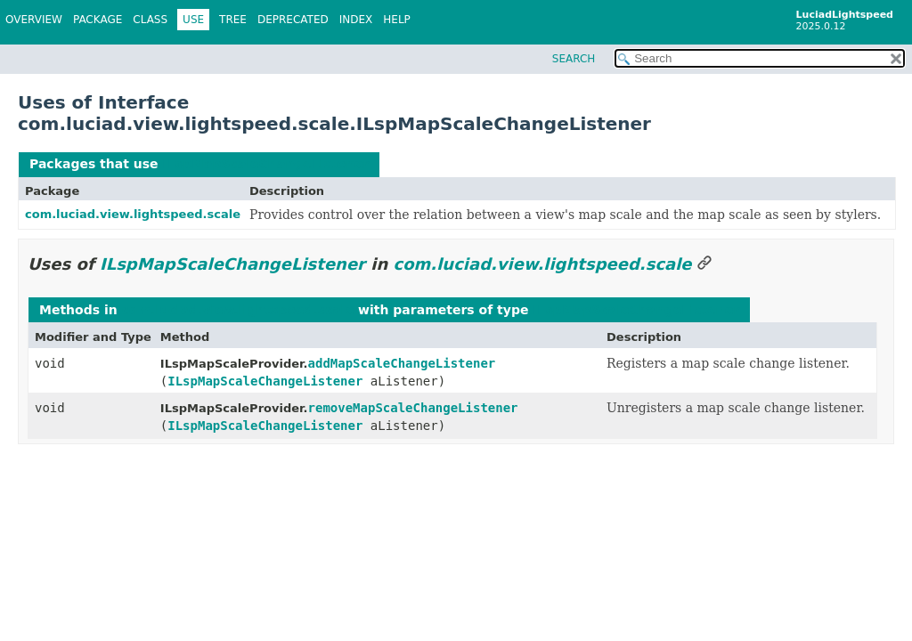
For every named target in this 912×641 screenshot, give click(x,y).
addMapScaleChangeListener (402, 363)
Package (97, 19)
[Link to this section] (704, 264)
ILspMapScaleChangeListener (265, 164)
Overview (33, 19)
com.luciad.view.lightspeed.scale (132, 214)
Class (150, 19)
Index (356, 19)
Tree (233, 19)
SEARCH (574, 59)
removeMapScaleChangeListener (413, 408)
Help (397, 19)
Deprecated (293, 19)
